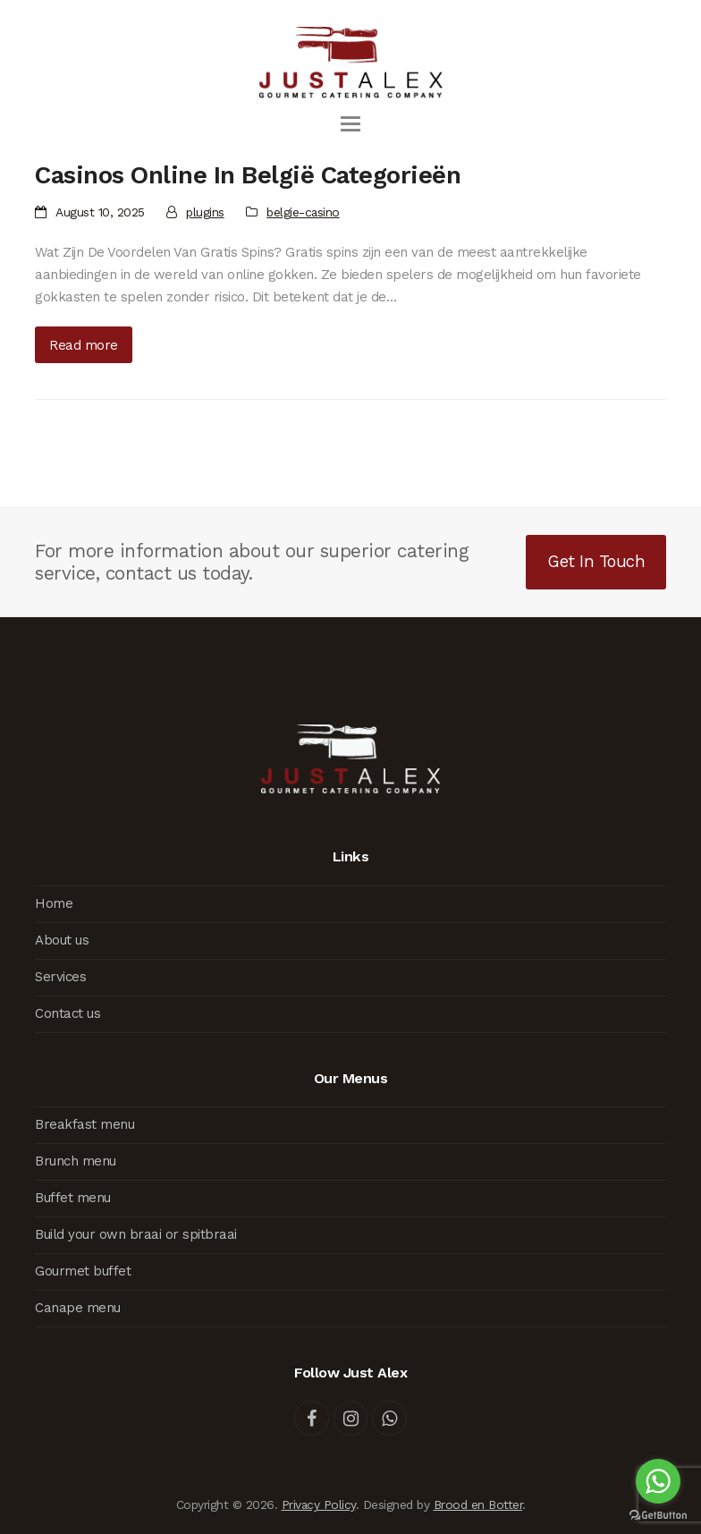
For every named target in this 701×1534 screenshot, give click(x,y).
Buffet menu (73, 1198)
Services (60, 977)
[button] (350, 123)
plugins (205, 212)
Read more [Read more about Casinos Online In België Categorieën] (83, 345)
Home (53, 903)
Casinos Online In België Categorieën (247, 175)
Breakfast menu (84, 1124)
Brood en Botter (478, 1504)
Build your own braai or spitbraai (136, 1234)
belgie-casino (303, 212)
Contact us (67, 1013)
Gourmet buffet (83, 1271)
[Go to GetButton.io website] (658, 1515)
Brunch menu (75, 1161)
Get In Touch (596, 561)
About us (62, 940)
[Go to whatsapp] (658, 1481)
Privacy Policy (319, 1504)
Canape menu (78, 1308)
